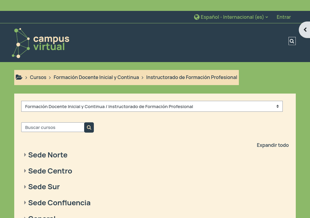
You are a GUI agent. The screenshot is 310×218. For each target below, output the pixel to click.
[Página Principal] (40, 31)
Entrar (284, 6)
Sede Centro (50, 160)
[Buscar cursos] (52, 116)
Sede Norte (48, 144)
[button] (231, 6)
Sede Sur (44, 176)
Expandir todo (273, 134)
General (42, 208)
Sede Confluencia (59, 192)
